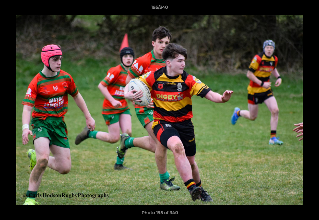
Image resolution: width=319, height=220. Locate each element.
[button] (308, 9)
